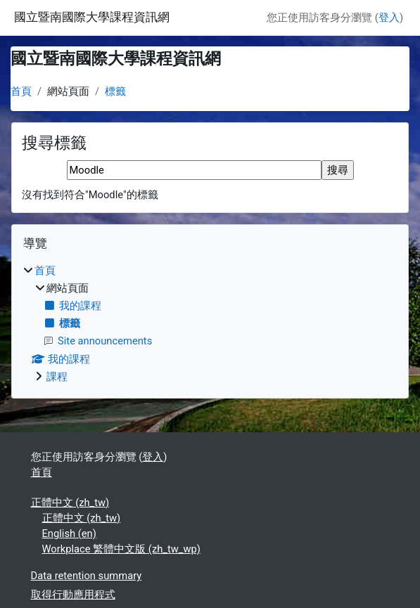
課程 (57, 376)
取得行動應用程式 (73, 594)
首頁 (21, 91)
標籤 (115, 91)
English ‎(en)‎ (69, 533)
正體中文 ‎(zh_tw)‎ (70, 502)
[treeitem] (210, 323)
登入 (389, 17)
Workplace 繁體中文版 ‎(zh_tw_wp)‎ (121, 549)
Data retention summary (86, 575)
